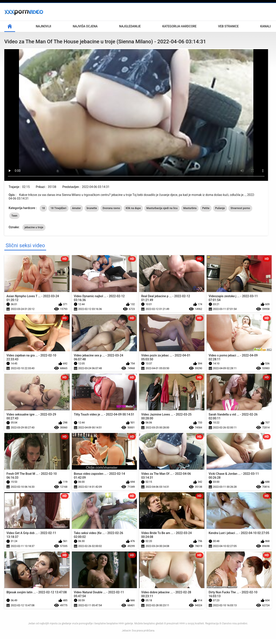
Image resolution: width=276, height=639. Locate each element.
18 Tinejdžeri (58, 208)
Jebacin (126, 630)
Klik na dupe (133, 208)
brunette (92, 208)
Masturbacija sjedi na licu (161, 208)
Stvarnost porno (240, 208)
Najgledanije (130, 26)
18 (43, 208)
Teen (14, 215)
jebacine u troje (34, 227)
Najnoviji (43, 26)
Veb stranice (228, 26)
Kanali (265, 26)
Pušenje (220, 208)
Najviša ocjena (85, 26)
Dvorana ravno (111, 208)
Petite (205, 208)
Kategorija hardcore (179, 26)
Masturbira (189, 208)
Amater (76, 208)
